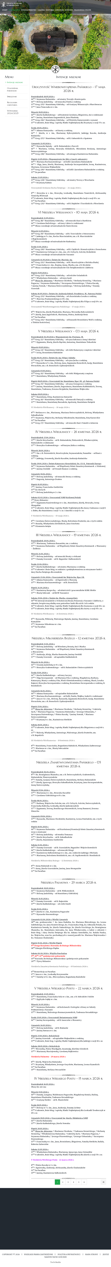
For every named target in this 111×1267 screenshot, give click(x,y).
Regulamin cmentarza (12, 103)
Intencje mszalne (15, 82)
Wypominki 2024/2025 (12, 112)
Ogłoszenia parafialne (12, 89)
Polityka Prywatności (69, 1254)
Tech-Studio (55, 1262)
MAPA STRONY (91, 1254)
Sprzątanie (12, 96)
